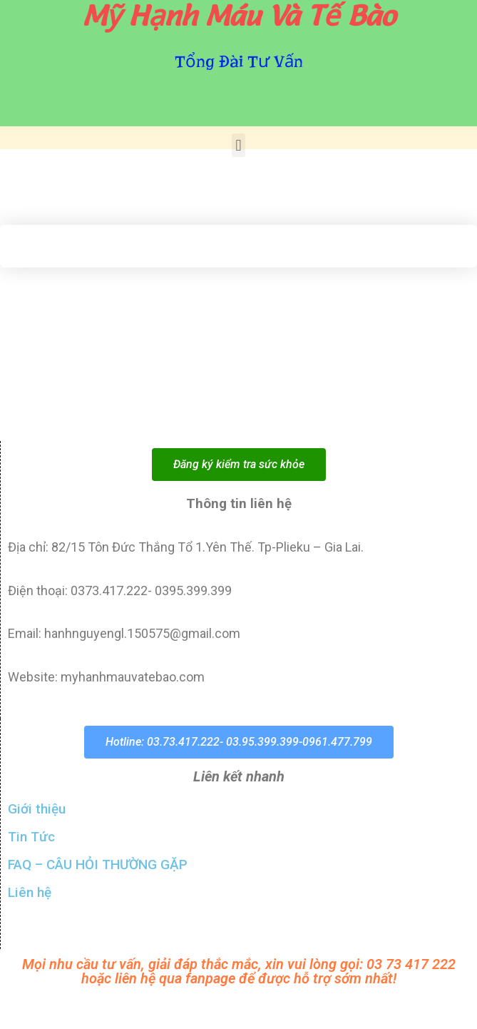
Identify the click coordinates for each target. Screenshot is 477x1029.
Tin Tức (31, 836)
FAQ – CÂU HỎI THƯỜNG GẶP (98, 864)
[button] (238, 145)
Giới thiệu (37, 809)
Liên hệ (29, 892)
